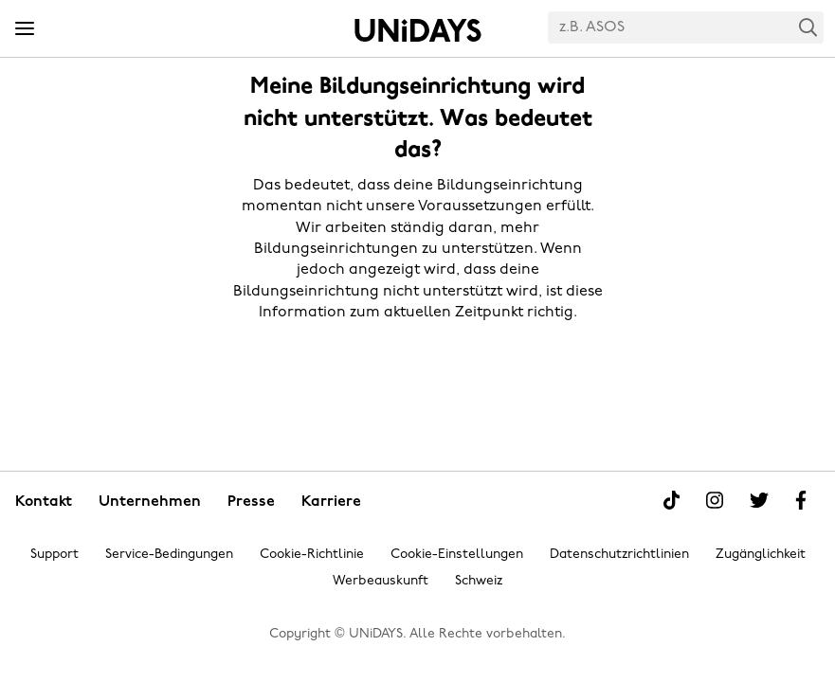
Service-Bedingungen (169, 554)
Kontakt (43, 502)
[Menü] (24, 29)
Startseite (417, 30)
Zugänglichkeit (761, 554)
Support (54, 554)
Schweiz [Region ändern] (478, 581)
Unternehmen (150, 502)
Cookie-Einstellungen (456, 554)
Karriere (331, 502)
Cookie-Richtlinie (312, 554)
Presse (251, 502)
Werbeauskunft (380, 581)
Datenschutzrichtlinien (619, 554)
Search (808, 27)
